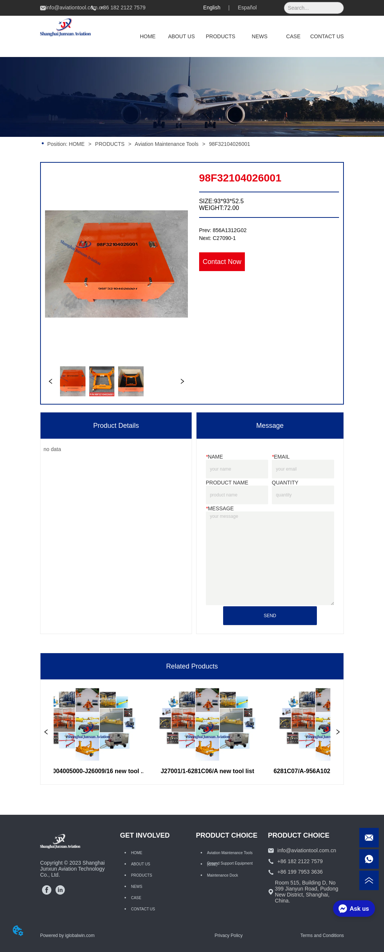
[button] (220, 36)
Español (247, 7)
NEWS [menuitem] (259, 36)
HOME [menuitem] (148, 36)
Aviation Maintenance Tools (167, 144)
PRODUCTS (110, 144)
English (211, 7)
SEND (270, 615)
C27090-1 (224, 238)
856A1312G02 (229, 230)
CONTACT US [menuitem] (327, 36)
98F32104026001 (228, 144)
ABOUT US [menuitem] (181, 36)
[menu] (237, 36)
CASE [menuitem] (293, 36)
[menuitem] (220, 36)
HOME (77, 144)
